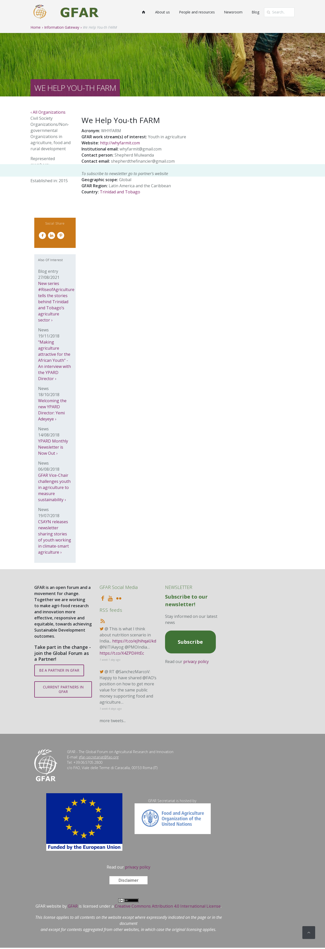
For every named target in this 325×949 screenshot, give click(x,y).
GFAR (73, 906)
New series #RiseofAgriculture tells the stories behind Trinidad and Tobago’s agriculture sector (56, 302)
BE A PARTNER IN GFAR (59, 670)
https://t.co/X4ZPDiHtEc (122, 653)
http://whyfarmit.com (120, 143)
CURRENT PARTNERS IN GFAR (63, 689)
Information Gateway (61, 27)
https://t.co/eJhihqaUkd (134, 641)
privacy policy (196, 661)
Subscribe (190, 641)
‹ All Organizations (48, 112)
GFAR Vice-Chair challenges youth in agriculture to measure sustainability (54, 487)
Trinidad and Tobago (120, 192)
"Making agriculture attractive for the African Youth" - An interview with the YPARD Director (54, 360)
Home (35, 27)
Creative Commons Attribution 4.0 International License (168, 906)
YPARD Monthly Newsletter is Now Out (53, 447)
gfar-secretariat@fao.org (99, 757)
